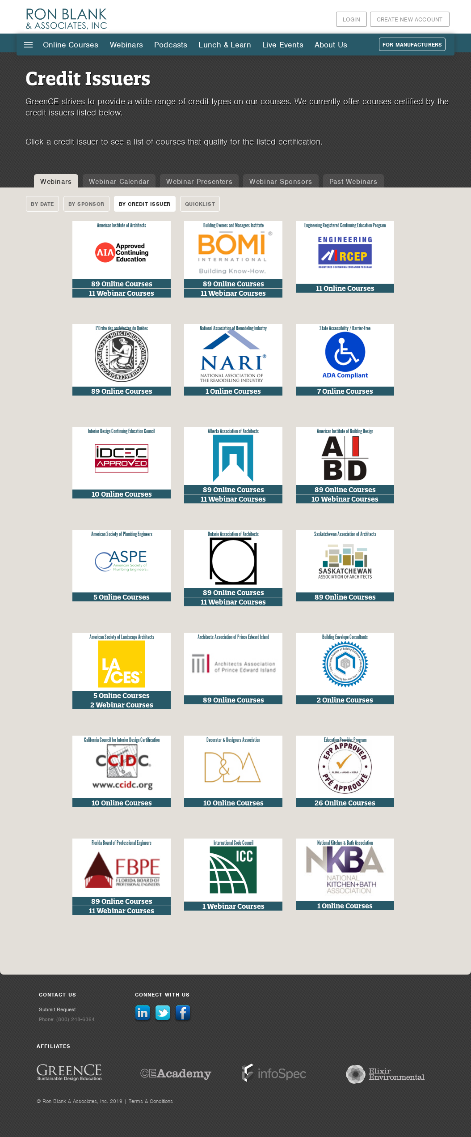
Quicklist (200, 204)
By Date (42, 204)
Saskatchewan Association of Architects (345, 534)
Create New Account (410, 19)
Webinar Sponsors (280, 181)
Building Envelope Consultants (345, 637)
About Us (331, 45)
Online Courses (71, 45)
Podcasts (170, 45)
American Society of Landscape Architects (121, 637)
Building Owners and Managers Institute (233, 226)
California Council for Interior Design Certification (122, 740)
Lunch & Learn (224, 45)
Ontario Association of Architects (233, 534)
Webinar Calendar (119, 181)
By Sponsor (86, 204)
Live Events (282, 45)
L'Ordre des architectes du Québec (122, 328)
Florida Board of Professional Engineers (121, 843)
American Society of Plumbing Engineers (121, 534)
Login (351, 19)
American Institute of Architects (121, 226)
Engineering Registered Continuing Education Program (345, 226)
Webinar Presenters (199, 181)
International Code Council (233, 843)
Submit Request (57, 1009)
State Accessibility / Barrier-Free (345, 328)
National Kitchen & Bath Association (345, 843)
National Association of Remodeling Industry (233, 328)
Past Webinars (353, 181)
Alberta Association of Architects (233, 431)
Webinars (126, 45)
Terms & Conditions (151, 1101)
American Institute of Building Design (345, 431)
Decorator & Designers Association (233, 740)
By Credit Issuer (145, 204)
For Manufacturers (412, 44)
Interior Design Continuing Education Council (121, 431)
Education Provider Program (345, 740)
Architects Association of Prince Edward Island (233, 637)
